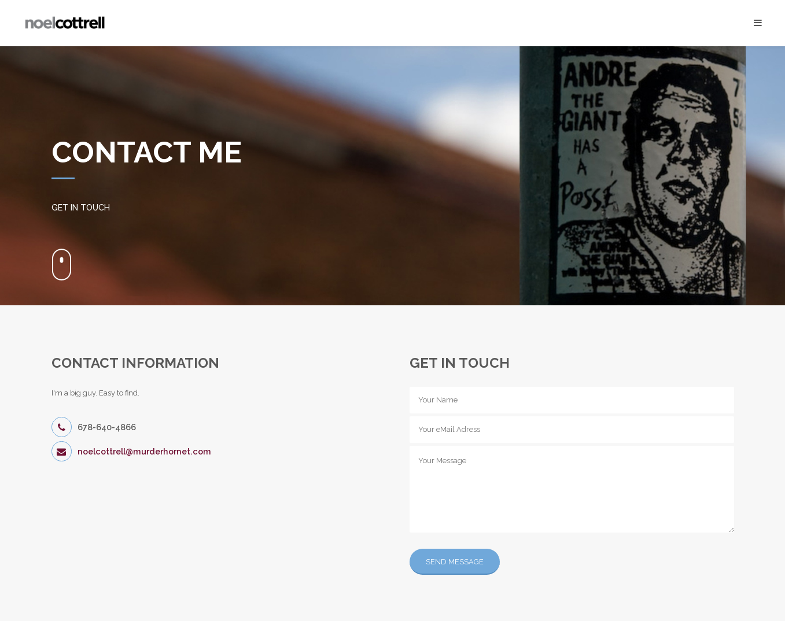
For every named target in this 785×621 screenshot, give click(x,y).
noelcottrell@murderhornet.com (144, 451)
